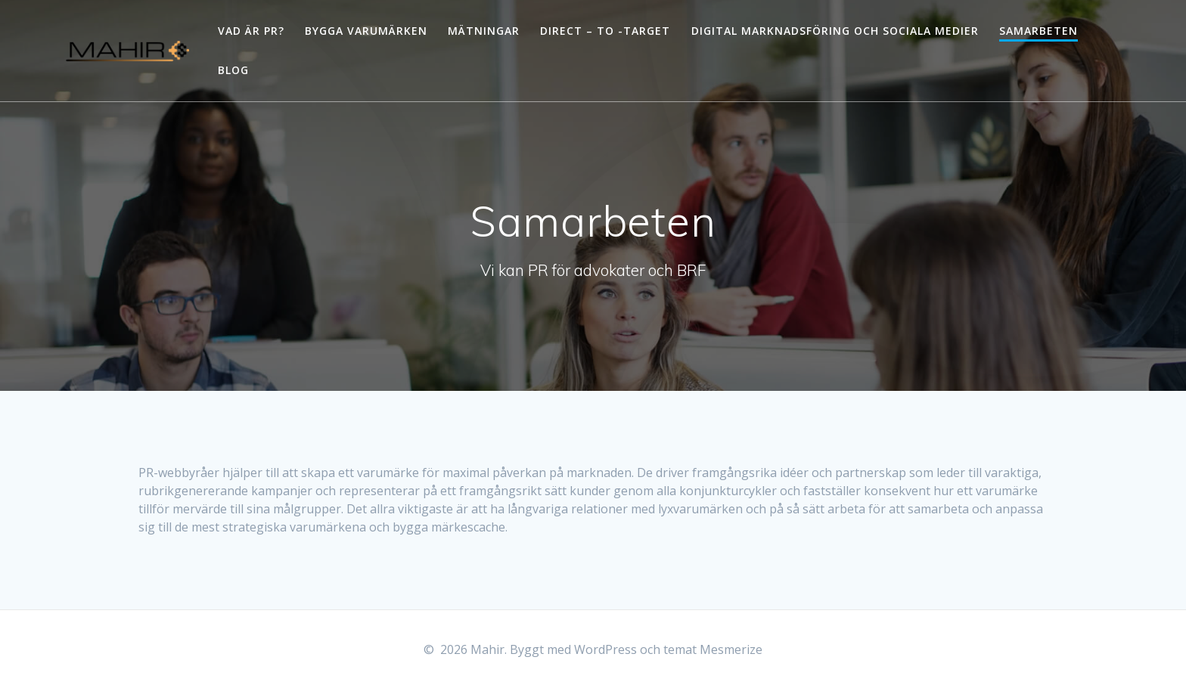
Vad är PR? (251, 30)
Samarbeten (1038, 30)
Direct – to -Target (605, 30)
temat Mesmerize (712, 649)
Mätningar (484, 30)
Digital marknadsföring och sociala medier (835, 30)
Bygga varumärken (366, 30)
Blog (233, 70)
